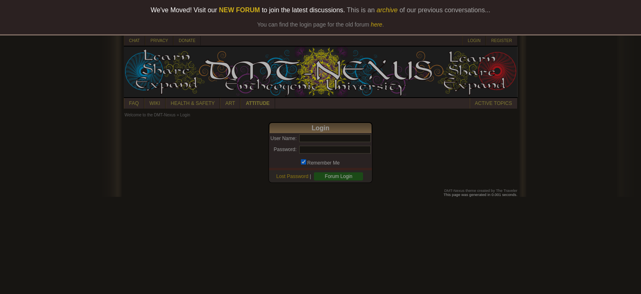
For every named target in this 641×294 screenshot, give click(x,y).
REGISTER (501, 40)
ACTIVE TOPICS (493, 103)
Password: (284, 149)
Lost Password (292, 176)
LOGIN (474, 40)
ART (230, 103)
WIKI (155, 103)
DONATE (187, 40)
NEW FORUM (239, 10)
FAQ (134, 103)
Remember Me (323, 163)
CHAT (134, 40)
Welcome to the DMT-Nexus (150, 115)
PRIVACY (159, 40)
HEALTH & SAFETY (193, 103)
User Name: (283, 138)
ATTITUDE (257, 103)
